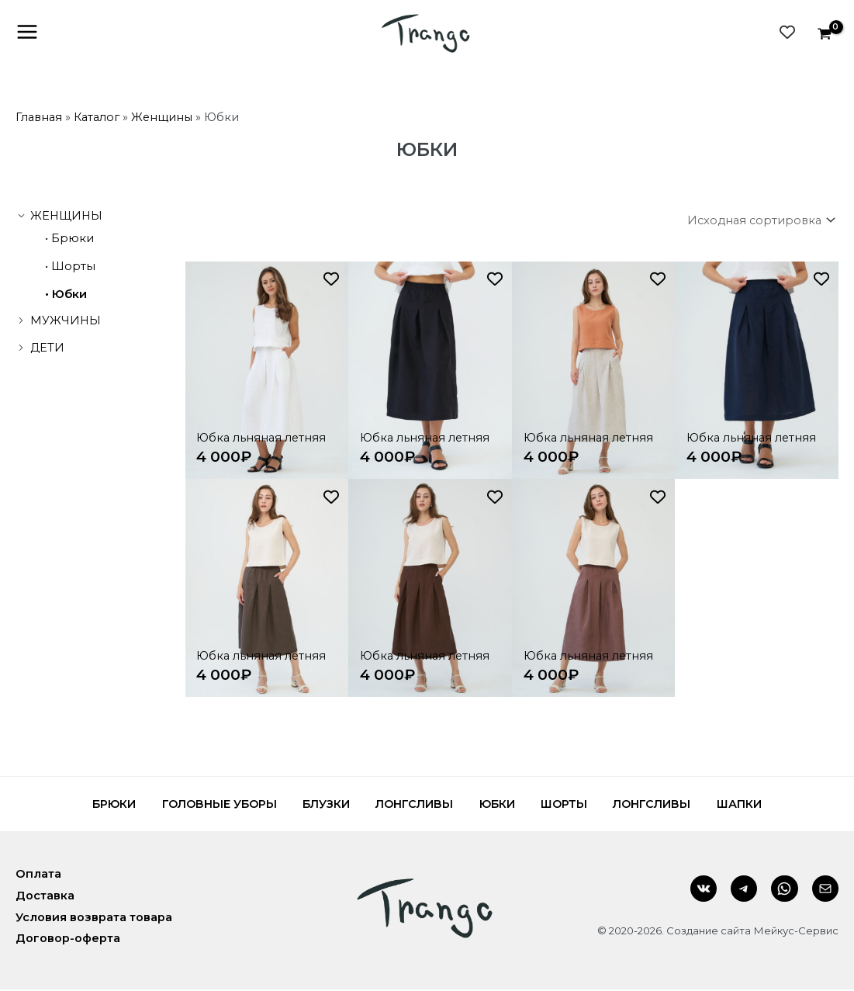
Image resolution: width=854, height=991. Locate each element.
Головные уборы (202, 806)
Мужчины (65, 322)
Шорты (73, 266)
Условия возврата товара (94, 918)
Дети (47, 349)
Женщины (161, 118)
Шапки (763, 806)
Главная (39, 118)
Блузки (316, 806)
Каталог (96, 118)
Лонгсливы (411, 806)
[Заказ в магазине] (757, 221)
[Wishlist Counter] (787, 32)
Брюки (72, 238)
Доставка (45, 897)
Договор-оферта (68, 940)
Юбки (69, 294)
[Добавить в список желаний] (331, 280)
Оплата (38, 875)
